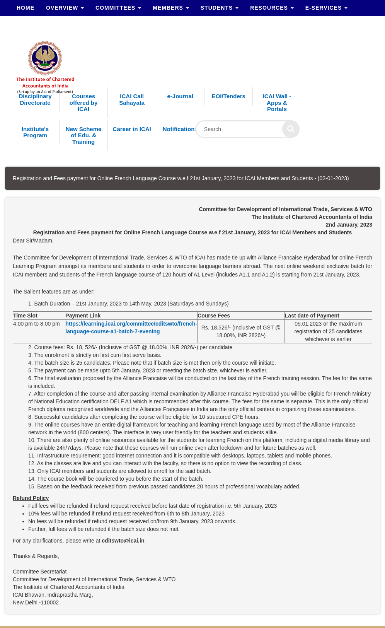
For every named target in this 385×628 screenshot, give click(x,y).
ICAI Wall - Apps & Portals (277, 102)
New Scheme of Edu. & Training (84, 135)
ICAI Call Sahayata (132, 99)
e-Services (326, 8)
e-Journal (180, 96)
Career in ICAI (132, 129)
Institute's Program (35, 132)
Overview (65, 8)
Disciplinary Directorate (35, 99)
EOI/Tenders (228, 96)
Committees (118, 8)
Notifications (180, 129)
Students (219, 8)
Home (25, 8)
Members (171, 8)
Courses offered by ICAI (84, 102)
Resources (272, 8)
